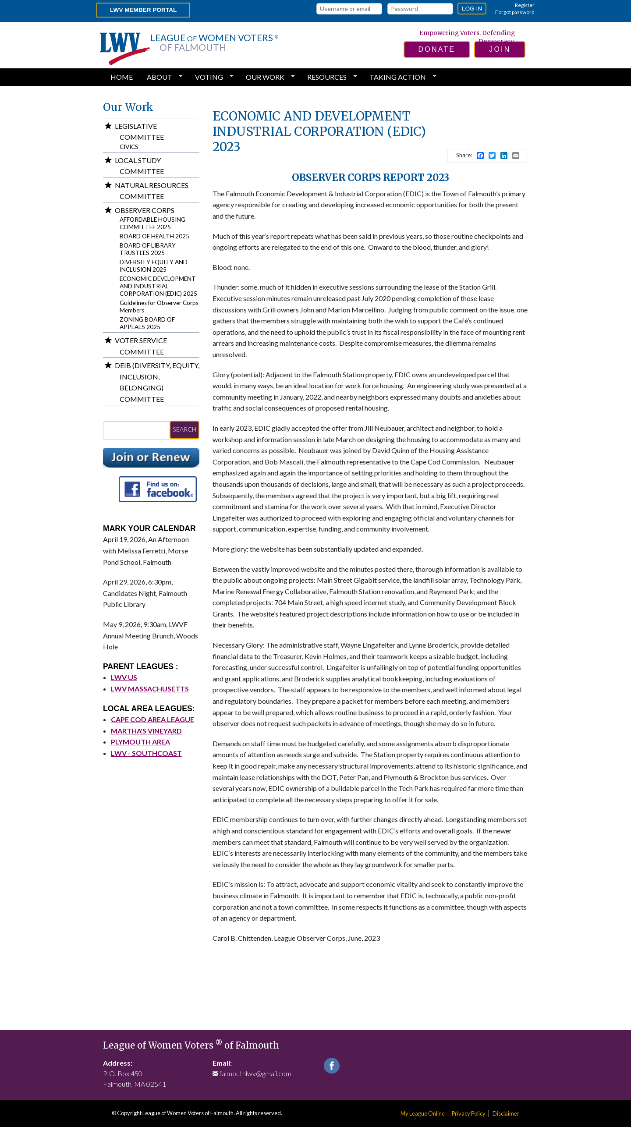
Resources (328, 77)
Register (525, 5)
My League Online (423, 1113)
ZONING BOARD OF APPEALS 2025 (147, 323)
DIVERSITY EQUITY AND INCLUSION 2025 (154, 266)
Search (184, 429)
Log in (472, 8)
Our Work (267, 77)
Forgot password (515, 12)
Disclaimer (506, 1113)
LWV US (124, 677)
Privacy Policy (469, 1113)
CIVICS (129, 146)
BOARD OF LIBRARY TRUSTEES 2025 (148, 249)
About (161, 77)
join (499, 49)
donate (437, 49)
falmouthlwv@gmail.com (255, 1073)
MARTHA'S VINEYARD (146, 731)
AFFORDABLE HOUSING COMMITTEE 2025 (152, 223)
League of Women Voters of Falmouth (191, 1045)
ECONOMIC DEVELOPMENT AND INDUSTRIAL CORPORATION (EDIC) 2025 (158, 286)
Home (121, 77)
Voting (211, 77)
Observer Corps (144, 210)
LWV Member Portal (143, 10)
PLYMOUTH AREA (140, 741)
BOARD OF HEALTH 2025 (154, 236)
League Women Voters (214, 42)
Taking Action (399, 77)
